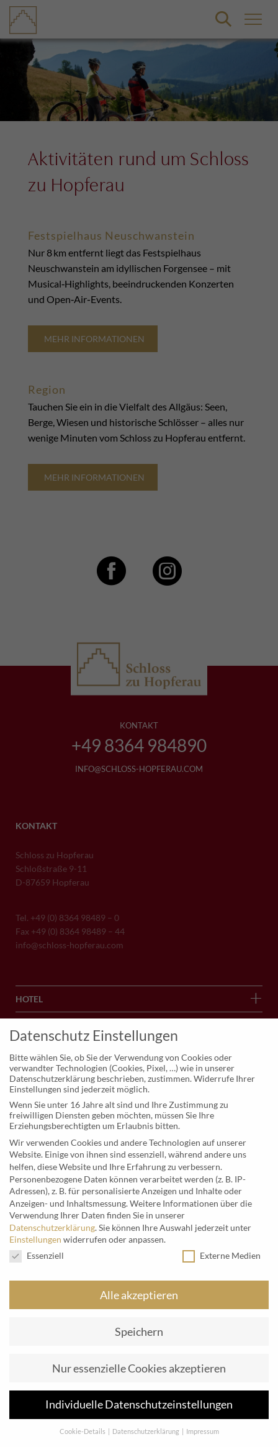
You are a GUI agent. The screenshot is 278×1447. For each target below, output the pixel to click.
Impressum (202, 1431)
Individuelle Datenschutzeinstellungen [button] (139, 1404)
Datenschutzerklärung (52, 1227)
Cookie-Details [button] (83, 1431)
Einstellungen (35, 1239)
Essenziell (36, 1255)
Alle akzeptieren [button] (139, 1295)
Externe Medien (221, 1255)
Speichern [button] (139, 1331)
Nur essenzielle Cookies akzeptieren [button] (139, 1368)
